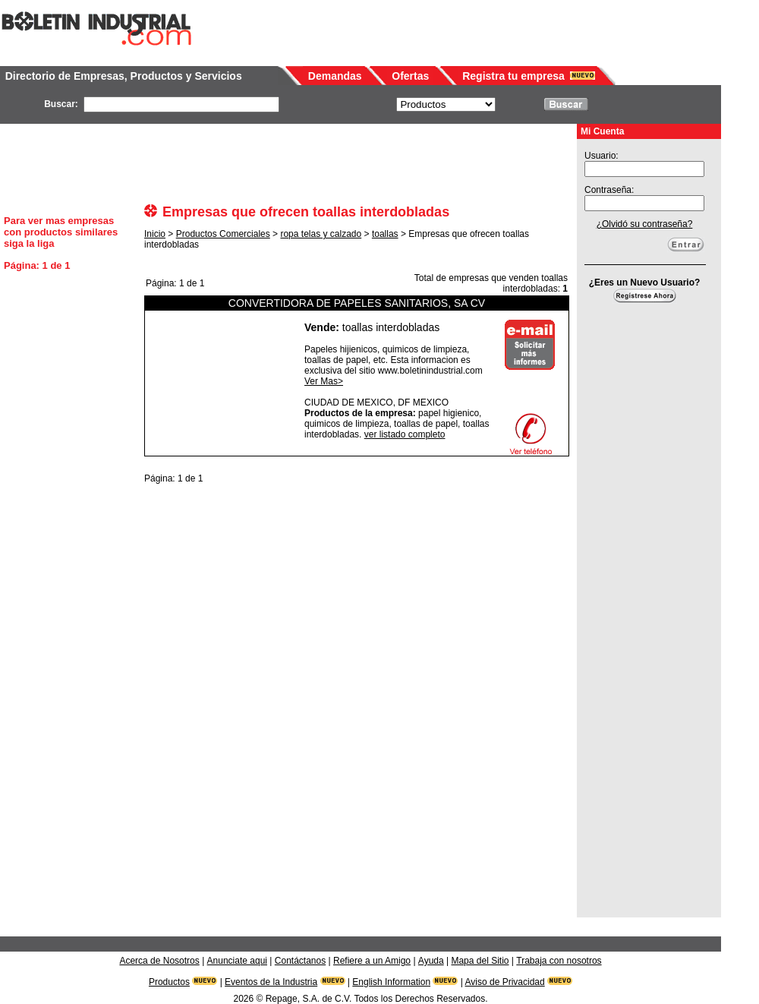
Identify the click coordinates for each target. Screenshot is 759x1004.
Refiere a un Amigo (372, 960)
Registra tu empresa (513, 76)
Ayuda (431, 960)
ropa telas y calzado (320, 234)
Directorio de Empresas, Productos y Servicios (123, 76)
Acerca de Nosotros (159, 960)
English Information (391, 982)
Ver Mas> (323, 381)
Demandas (335, 76)
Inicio (154, 234)
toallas (385, 234)
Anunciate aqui (237, 960)
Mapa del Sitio (480, 960)
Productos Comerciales (223, 234)
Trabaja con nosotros (558, 960)
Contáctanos (300, 960)
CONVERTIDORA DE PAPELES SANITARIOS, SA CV (356, 303)
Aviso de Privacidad (505, 982)
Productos (169, 982)
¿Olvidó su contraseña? (645, 224)
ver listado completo (405, 434)
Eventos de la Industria (271, 982)
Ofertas (410, 76)
